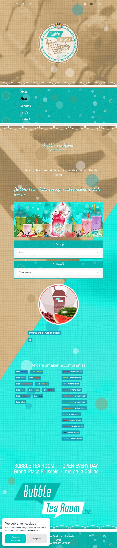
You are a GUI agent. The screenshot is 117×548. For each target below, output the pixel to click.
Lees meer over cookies (28, 530)
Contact (25, 119)
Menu (23, 99)
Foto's (24, 112)
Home (23, 92)
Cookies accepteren (15, 538)
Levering (25, 105)
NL (91, 4)
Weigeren (37, 539)
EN (99, 4)
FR (84, 4)
